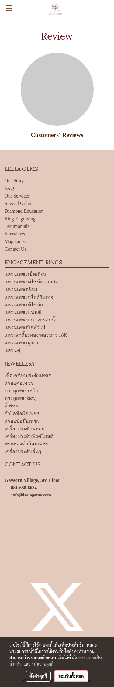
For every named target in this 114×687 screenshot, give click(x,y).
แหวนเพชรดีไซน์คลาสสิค (32, 281)
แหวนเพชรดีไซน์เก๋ (25, 304)
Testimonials (17, 226)
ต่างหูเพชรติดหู (20, 398)
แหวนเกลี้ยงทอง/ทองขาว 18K (36, 335)
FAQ (9, 188)
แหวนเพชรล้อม (21, 289)
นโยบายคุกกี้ (43, 664)
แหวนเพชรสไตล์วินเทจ (29, 297)
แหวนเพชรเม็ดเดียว (25, 274)
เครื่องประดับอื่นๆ (23, 451)
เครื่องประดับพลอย (24, 428)
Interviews (15, 233)
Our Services (17, 195)
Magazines (15, 241)
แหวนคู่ (12, 350)
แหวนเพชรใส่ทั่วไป (25, 327)
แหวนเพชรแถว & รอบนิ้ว (31, 319)
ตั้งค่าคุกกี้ (38, 676)
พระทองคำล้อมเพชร (27, 443)
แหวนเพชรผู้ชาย (22, 342)
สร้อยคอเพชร (19, 383)
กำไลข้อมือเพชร (22, 413)
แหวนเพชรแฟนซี (23, 312)
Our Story (14, 180)
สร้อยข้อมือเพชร (22, 421)
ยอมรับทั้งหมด (71, 676)
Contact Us (15, 249)
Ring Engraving (20, 218)
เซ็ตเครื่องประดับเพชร (28, 375)
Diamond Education (24, 211)
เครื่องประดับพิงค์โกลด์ (29, 436)
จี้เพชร (11, 405)
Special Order (18, 203)
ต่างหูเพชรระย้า (21, 390)
